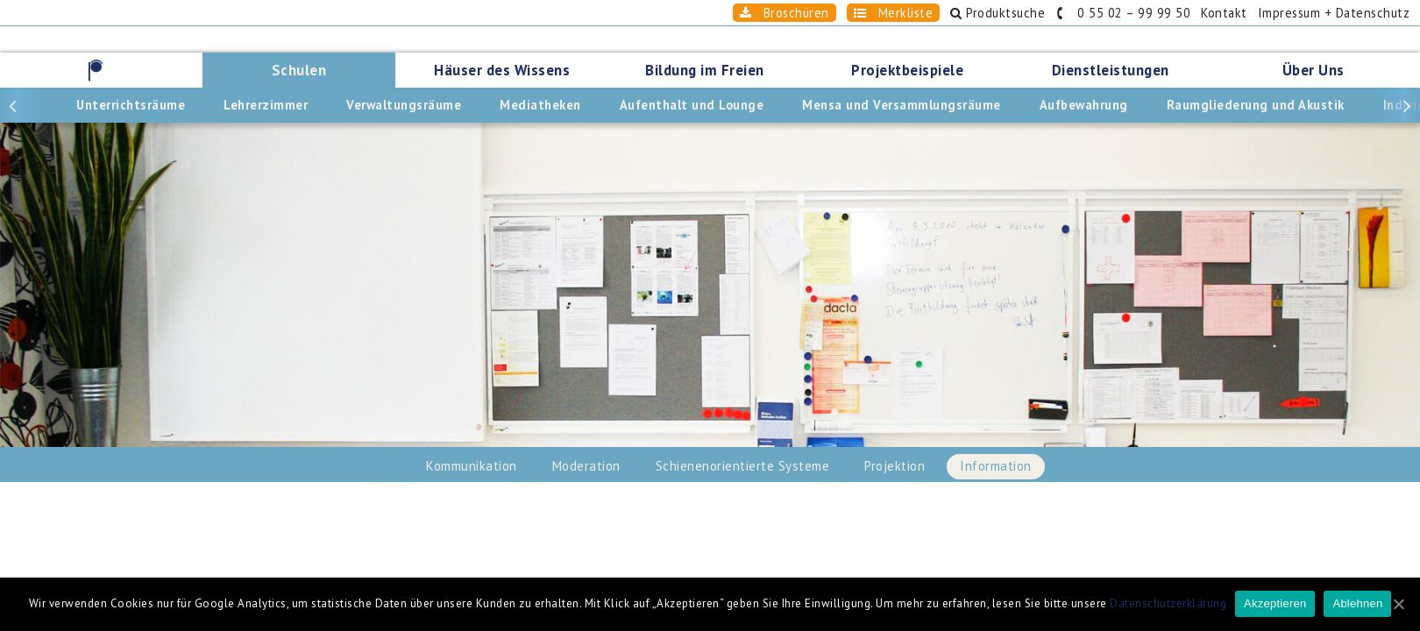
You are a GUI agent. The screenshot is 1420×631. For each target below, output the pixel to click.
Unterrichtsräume (130, 104)
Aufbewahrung (1084, 104)
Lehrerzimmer (266, 104)
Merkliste (894, 12)
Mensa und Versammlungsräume (901, 104)
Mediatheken (540, 104)
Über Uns (1313, 70)
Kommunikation (471, 465)
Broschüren (784, 12)
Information (996, 465)
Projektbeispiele (907, 70)
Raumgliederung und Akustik (1256, 104)
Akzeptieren (1275, 603)
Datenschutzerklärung (1168, 603)
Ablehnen (1357, 603)
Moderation (586, 465)
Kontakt (1224, 12)
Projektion (894, 465)
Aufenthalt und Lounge (692, 104)
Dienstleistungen (1110, 70)
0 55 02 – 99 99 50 (1122, 12)
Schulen (299, 70)
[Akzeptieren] (1398, 604)
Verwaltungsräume (403, 104)
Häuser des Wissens (502, 70)
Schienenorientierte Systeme (743, 465)
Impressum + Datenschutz (1334, 12)
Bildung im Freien (704, 70)
